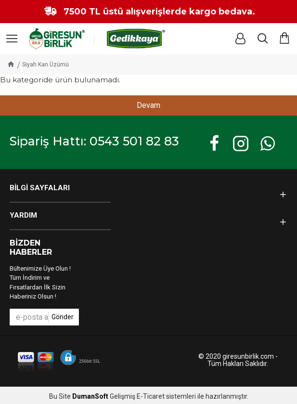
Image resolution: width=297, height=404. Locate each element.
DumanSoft (90, 396)
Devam (148, 105)
